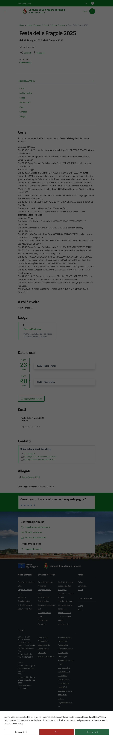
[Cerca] (92, 11)
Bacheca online (64, 667)
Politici (20, 593)
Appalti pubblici (44, 597)
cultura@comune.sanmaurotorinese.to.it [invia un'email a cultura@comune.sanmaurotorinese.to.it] (38, 456)
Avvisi (80, 589)
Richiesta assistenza (46, 656)
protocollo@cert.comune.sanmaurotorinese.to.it (26, 680)
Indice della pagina (56, 81)
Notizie (81, 582)
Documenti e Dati (25, 608)
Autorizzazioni (43, 601)
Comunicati (82, 585)
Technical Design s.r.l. (34, 731)
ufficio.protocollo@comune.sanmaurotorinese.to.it (26, 668)
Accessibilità (63, 644)
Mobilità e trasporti (65, 601)
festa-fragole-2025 (31, 477)
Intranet (61, 664)
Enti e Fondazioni (25, 604)
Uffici (20, 585)
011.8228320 (27, 453)
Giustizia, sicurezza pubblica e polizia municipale (65, 586)
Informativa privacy (65, 648)
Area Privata (23, 716)
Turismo (61, 620)
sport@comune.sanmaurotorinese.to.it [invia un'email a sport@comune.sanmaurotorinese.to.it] (37, 459)
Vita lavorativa (64, 624)
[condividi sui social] (25, 53)
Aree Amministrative (26, 582)
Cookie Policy (63, 652)
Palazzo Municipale (32, 329)
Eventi (80, 609)
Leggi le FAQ (43, 637)
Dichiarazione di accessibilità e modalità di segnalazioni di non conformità (65, 687)
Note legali (62, 656)
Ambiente (42, 585)
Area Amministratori (66, 660)
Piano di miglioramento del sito (65, 702)
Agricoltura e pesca (45, 582)
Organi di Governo (25, 589)
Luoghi (80, 605)
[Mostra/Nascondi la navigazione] (4, 11)
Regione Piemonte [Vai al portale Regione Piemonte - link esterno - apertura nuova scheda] (24, 3)
